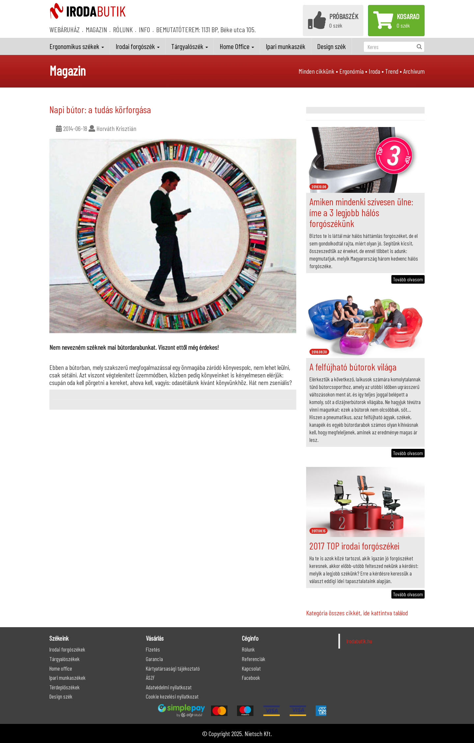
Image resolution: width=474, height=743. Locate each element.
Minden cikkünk (316, 71)
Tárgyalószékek (64, 658)
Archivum (414, 71)
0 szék (333, 20)
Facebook (251, 677)
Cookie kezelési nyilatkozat (172, 696)
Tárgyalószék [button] (189, 46)
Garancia (154, 658)
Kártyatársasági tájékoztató (173, 668)
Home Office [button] (237, 46)
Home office (60, 668)
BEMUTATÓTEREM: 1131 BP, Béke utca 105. (206, 29)
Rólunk (248, 649)
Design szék (331, 46)
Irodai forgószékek (67, 649)
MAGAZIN (96, 29)
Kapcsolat (251, 668)
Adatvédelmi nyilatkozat (169, 687)
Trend (391, 71)
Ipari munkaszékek (67, 677)
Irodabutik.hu (359, 641)
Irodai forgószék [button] (138, 46)
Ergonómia (351, 71)
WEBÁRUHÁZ (64, 29)
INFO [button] (144, 29)
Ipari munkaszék (285, 46)
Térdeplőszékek (64, 687)
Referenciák (253, 658)
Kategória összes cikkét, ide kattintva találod (357, 613)
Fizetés (153, 649)
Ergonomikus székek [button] (76, 46)
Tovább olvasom (408, 279)
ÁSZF (150, 677)
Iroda (374, 71)
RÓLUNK (123, 29)
